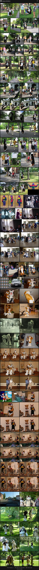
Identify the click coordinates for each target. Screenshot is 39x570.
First (8, 567)
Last (31, 567)
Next (29, 567)
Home (3, 1)
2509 (26, 567)
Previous (10, 567)
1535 (24, 567)
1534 (22, 567)
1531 (15, 567)
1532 (17, 567)
